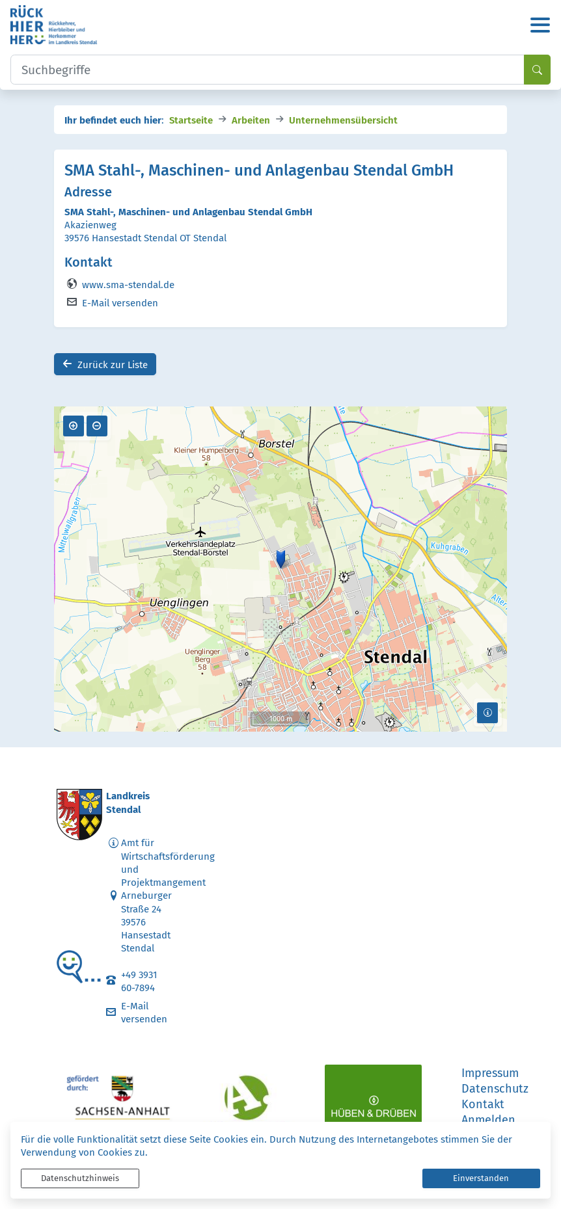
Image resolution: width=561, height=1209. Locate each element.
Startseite (191, 119)
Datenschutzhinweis (80, 1178)
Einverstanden (481, 1178)
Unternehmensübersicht (343, 119)
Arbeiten (251, 119)
